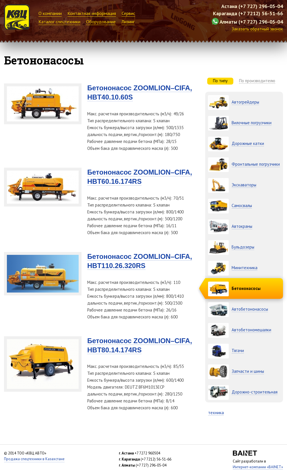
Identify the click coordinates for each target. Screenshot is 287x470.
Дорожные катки (248, 143)
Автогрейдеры (245, 102)
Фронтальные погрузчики (256, 164)
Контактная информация (91, 13)
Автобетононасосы (250, 309)
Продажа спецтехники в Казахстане (34, 458)
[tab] (220, 81)
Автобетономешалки (251, 330)
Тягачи (238, 350)
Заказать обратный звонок (257, 29)
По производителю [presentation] (257, 80)
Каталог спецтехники (59, 21)
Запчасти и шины (248, 371)
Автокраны (242, 226)
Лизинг (128, 21)
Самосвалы (242, 205)
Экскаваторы (244, 185)
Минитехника (244, 267)
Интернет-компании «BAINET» (258, 467)
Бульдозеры (243, 247)
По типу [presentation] (220, 80)
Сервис (128, 13)
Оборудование (101, 21)
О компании (50, 13)
